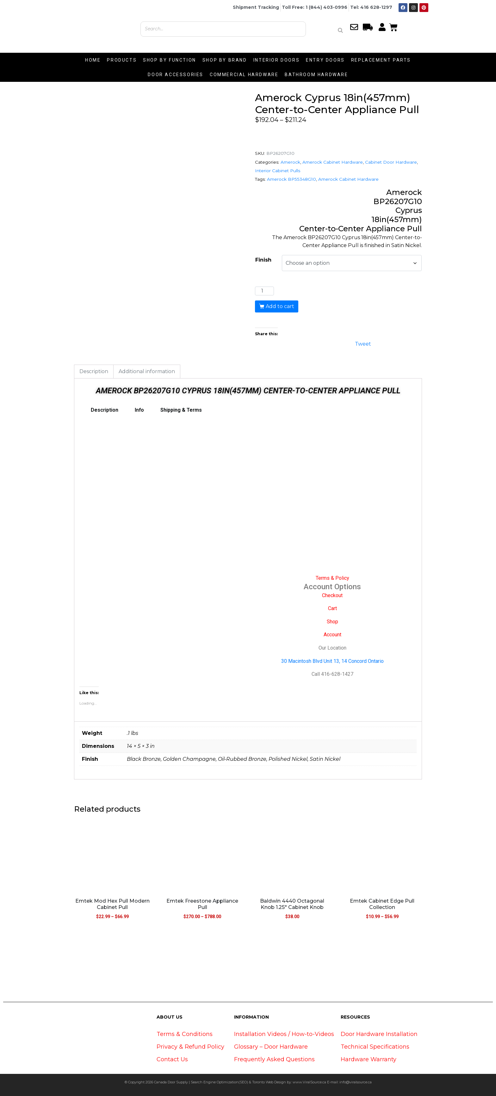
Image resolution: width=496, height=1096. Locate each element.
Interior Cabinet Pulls (277, 170)
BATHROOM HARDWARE (316, 74)
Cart (332, 608)
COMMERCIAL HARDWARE (244, 74)
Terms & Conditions (185, 1034)
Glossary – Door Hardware (271, 1046)
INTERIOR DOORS (276, 60)
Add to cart (280, 306)
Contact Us (172, 1059)
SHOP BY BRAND (224, 60)
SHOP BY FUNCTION (169, 60)
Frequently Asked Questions (274, 1059)
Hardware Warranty (368, 1059)
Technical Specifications (375, 1046)
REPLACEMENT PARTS (381, 60)
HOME (93, 60)
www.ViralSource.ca (309, 1082)
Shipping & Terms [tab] (181, 410)
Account (332, 635)
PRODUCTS (122, 60)
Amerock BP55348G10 (291, 179)
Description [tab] (93, 371)
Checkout (332, 595)
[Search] (340, 30)
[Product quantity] (264, 291)
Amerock (290, 162)
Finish (263, 260)
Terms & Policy (332, 578)
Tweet (363, 343)
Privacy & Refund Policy (190, 1046)
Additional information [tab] (147, 371)
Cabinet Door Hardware (391, 162)
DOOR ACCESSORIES (175, 74)
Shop (332, 622)
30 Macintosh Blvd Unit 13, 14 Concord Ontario (332, 661)
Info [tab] (139, 410)
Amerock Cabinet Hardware (332, 162)
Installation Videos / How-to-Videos (284, 1034)
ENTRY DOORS (325, 60)
